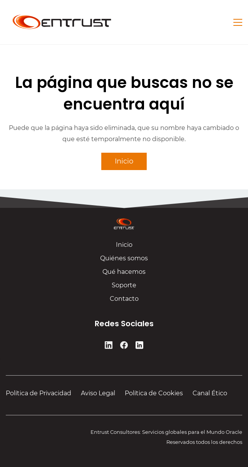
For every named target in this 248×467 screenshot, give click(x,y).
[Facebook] (124, 346)
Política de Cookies (154, 393)
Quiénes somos (124, 260)
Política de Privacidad (38, 393)
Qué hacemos (124, 274)
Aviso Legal (98, 393)
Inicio (124, 247)
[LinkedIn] (108, 346)
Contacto (124, 301)
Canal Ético (210, 393)
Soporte (124, 287)
